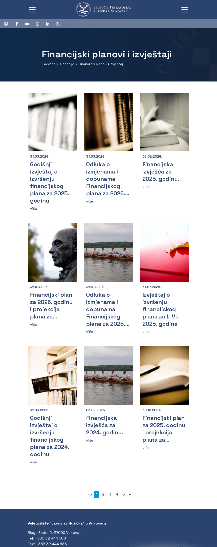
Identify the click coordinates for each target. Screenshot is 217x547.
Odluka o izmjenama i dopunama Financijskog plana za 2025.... (107, 309)
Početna (49, 64)
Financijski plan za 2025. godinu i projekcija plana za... (163, 428)
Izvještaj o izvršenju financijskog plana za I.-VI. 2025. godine (160, 309)
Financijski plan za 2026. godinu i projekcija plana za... (51, 305)
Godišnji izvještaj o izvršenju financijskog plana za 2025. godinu (49, 182)
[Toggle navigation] (32, 9)
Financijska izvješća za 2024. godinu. (104, 425)
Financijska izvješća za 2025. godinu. (160, 171)
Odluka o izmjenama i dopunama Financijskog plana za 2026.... (107, 179)
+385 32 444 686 (51, 543)
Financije (67, 64)
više (33, 208)
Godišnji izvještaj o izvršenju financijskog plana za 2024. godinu (49, 436)
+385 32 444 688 (50, 538)
